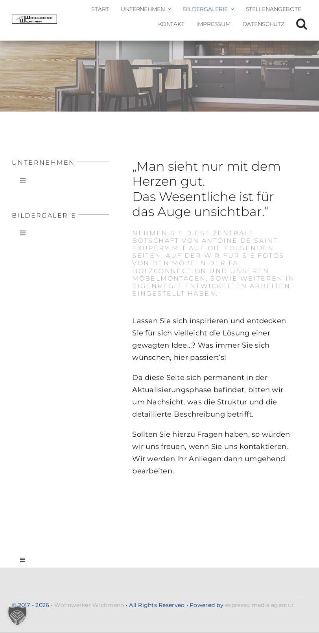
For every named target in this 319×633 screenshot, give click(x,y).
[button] (301, 24)
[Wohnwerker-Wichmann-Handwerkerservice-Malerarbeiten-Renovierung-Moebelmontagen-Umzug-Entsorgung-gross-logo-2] (34, 18)
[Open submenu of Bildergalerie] (231, 9)
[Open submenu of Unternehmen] (168, 9)
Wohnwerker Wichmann (89, 605)
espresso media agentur (259, 605)
